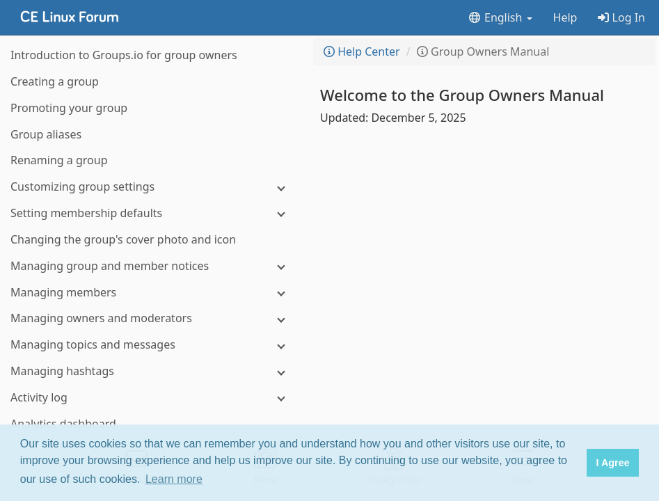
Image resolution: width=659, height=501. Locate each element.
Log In (621, 17)
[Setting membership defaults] (153, 213)
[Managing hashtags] (153, 371)
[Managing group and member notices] (153, 266)
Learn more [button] (174, 479)
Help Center (362, 51)
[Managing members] (153, 292)
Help (565, 17)
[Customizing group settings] (153, 186)
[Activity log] (153, 397)
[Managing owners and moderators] (153, 318)
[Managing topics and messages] (153, 344)
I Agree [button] (612, 462)
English (500, 17)
